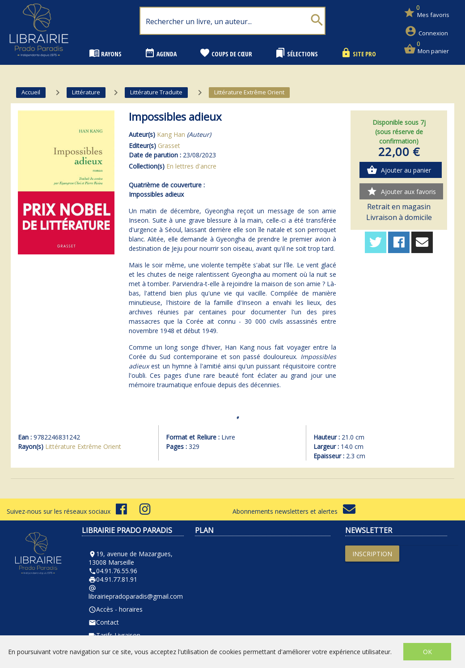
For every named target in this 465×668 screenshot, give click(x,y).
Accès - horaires (116, 609)
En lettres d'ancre (191, 166)
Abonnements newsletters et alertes (293, 511)
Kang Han (171, 134)
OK (427, 651)
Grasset (169, 145)
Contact (104, 622)
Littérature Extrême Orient (83, 446)
